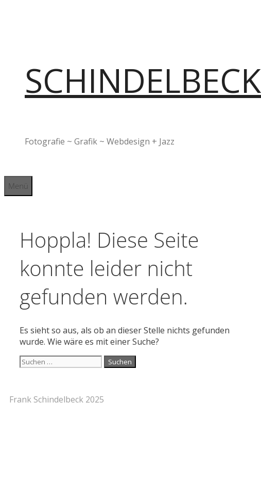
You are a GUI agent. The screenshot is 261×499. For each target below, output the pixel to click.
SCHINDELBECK (143, 80)
